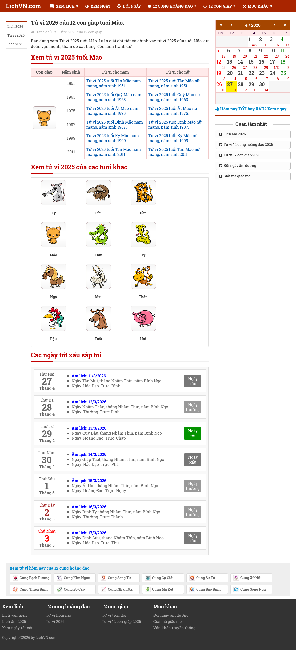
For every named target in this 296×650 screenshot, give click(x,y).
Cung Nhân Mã (117, 590)
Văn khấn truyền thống (174, 627)
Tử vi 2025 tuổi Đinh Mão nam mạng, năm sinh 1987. (114, 124)
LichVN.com (23, 6)
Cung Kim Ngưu (73, 578)
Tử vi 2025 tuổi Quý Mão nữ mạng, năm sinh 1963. (174, 97)
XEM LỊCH (62, 6)
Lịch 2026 (15, 26)
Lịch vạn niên (14, 615)
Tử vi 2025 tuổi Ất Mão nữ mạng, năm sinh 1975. (172, 111)
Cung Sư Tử (202, 578)
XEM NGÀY (97, 6)
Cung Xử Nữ (246, 578)
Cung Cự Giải (159, 578)
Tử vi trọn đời (114, 615)
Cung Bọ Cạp (71, 590)
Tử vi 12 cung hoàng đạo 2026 (246, 144)
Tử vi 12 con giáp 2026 (239, 155)
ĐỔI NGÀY (129, 6)
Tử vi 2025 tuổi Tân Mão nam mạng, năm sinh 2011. (113, 152)
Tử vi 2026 (16, 35)
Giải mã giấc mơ (235, 176)
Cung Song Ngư (249, 590)
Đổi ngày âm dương (237, 165)
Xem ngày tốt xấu (17, 627)
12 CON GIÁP (217, 6)
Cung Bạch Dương (30, 578)
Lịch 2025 (15, 44)
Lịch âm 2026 (232, 134)
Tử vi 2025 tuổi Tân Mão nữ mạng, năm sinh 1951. (174, 83)
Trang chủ (43, 32)
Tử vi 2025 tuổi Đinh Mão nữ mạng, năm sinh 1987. (175, 124)
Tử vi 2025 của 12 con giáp (80, 32)
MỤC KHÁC (256, 6)
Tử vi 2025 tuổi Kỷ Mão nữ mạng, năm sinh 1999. (173, 138)
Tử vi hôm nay (59, 615)
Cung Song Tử (116, 578)
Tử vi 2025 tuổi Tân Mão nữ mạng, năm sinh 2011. (174, 152)
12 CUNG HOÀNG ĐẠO (170, 6)
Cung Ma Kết (159, 590)
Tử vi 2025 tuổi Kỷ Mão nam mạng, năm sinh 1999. (112, 138)
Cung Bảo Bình (205, 590)
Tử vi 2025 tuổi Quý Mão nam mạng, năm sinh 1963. (113, 97)
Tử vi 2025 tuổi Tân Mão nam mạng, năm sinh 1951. (113, 83)
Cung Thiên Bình (30, 590)
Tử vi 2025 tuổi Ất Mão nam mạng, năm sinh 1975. (112, 111)
